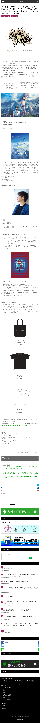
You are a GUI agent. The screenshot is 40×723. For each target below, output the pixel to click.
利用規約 (3, 705)
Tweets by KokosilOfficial (6, 522)
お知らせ (5, 689)
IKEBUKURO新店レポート (8, 687)
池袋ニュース (14, 16)
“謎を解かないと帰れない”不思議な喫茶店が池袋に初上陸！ (16, 581)
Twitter (4, 485)
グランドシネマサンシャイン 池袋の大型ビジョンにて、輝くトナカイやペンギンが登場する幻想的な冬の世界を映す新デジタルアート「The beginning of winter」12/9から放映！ (20, 468)
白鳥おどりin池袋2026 (8, 596)
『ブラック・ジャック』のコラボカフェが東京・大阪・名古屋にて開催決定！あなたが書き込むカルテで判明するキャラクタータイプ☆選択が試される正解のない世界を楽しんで (19, 589)
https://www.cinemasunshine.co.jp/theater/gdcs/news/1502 (15, 425)
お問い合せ (3, 708)
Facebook (5, 487)
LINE (4, 649)
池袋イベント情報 (6, 16)
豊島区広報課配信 (7, 699)
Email (4, 493)
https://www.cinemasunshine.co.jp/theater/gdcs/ (12, 445)
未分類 (4, 692)
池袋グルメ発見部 (7, 695)
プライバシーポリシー (6, 707)
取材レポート (6, 690)
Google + (4, 490)
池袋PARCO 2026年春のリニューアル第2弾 (13, 630)
